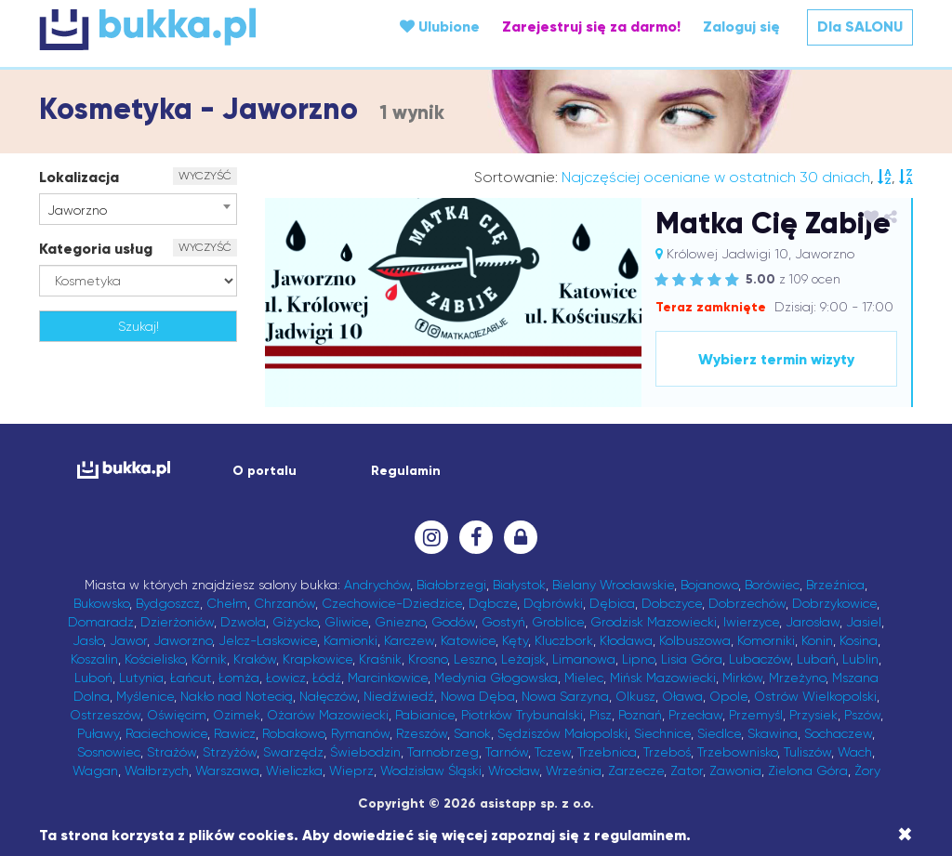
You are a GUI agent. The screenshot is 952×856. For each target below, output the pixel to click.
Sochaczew (838, 733)
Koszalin (94, 659)
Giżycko (295, 621)
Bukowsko (101, 603)
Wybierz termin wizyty (775, 359)
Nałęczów (328, 696)
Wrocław (513, 770)
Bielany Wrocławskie (613, 584)
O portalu (264, 471)
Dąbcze (493, 603)
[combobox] (138, 209)
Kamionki (350, 640)
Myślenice (145, 696)
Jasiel (863, 621)
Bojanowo (709, 584)
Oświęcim (176, 714)
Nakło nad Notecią (236, 696)
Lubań (816, 659)
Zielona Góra (808, 770)
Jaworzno (182, 640)
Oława (682, 696)
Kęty (515, 640)
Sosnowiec (108, 751)
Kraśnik (380, 659)
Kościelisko (155, 659)
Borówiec (772, 584)
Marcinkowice (388, 677)
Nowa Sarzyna (565, 696)
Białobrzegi (451, 584)
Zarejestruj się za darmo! (591, 26)
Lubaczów (759, 659)
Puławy (98, 733)
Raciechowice (166, 733)
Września (574, 770)
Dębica (612, 603)
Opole (728, 696)
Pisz (600, 714)
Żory (867, 770)
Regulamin (406, 471)
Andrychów (377, 584)
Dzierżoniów (177, 621)
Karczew (409, 640)
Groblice (558, 621)
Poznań (640, 714)
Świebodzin (365, 751)
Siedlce (719, 733)
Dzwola (243, 621)
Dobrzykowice (834, 603)
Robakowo (293, 733)
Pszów (862, 714)
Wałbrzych (157, 770)
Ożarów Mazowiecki (328, 714)
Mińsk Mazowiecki (663, 677)
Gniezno (400, 621)
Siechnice (662, 733)
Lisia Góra (691, 659)
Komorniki (766, 640)
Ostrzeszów (105, 714)
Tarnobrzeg (443, 751)
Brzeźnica (835, 584)
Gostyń (503, 621)
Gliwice (346, 621)
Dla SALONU (860, 26)
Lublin (860, 659)
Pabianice (425, 714)
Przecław (695, 714)
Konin (817, 640)
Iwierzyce (751, 621)
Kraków (254, 659)
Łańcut (191, 677)
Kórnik (209, 659)
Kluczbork (564, 640)
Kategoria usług (95, 248)
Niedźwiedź (399, 696)
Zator (686, 770)
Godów (453, 621)
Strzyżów (230, 751)
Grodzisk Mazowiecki (653, 621)
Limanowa (583, 659)
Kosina (859, 640)
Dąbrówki (553, 603)
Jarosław (813, 621)
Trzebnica (607, 751)
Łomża (238, 677)
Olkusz (635, 696)
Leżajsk (523, 659)
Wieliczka (294, 770)
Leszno (474, 659)
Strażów (171, 751)
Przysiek (813, 714)
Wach (855, 751)
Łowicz (286, 677)
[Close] (905, 834)
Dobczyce (671, 603)
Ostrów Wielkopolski (815, 696)
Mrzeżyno (797, 677)
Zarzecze (636, 770)
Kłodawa (626, 640)
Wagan (95, 770)
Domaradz (101, 621)
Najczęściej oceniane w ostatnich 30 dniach (716, 177)
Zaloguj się (741, 26)
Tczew (553, 751)
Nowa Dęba (478, 696)
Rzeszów (421, 733)
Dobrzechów (747, 603)
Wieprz (351, 770)
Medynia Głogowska (496, 677)
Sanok (472, 733)
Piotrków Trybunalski (522, 714)
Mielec (583, 677)
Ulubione (440, 26)
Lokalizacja (79, 177)
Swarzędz (293, 751)
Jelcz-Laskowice (267, 640)
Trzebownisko (737, 751)
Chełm (226, 603)
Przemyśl (756, 714)
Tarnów (506, 751)
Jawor (128, 640)
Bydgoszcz (168, 603)
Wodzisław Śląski (431, 770)
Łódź (326, 677)
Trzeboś (667, 751)
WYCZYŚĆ (204, 175)
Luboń (93, 677)
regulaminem (640, 835)
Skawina (772, 733)
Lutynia (141, 677)
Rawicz (235, 733)
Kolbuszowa (695, 640)
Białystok (519, 584)
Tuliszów (807, 751)
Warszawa (227, 770)
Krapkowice (317, 659)
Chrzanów (284, 603)
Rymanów (360, 733)
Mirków (742, 677)
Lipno (638, 659)
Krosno (427, 659)
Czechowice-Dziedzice (392, 603)
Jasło (88, 640)
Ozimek (236, 714)
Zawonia (735, 770)
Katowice (468, 640)
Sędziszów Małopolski (562, 733)
